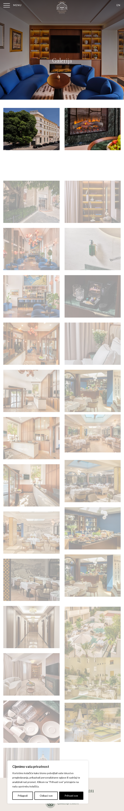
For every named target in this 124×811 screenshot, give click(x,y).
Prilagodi (23, 795)
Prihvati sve (71, 795)
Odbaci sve (46, 795)
